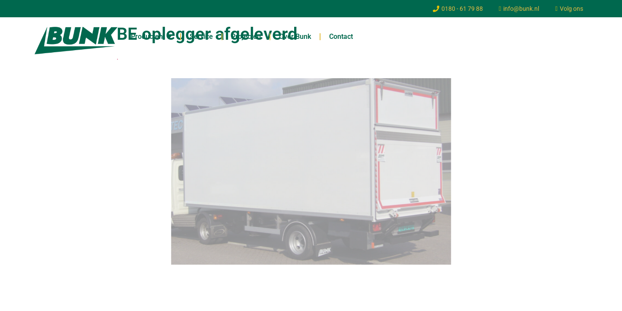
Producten (151, 36)
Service (201, 36)
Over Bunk (295, 36)
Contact (341, 36)
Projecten (246, 36)
